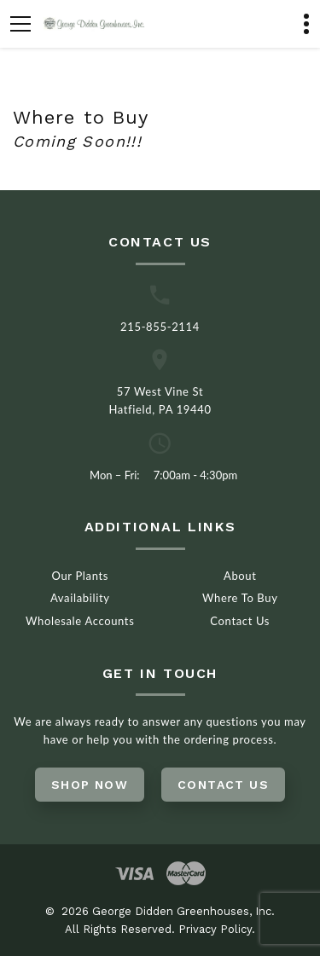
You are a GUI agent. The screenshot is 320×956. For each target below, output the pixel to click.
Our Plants (79, 575)
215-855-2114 (160, 326)
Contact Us (240, 621)
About (240, 575)
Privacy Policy (215, 929)
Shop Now (89, 784)
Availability (80, 598)
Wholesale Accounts (80, 621)
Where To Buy (240, 598)
